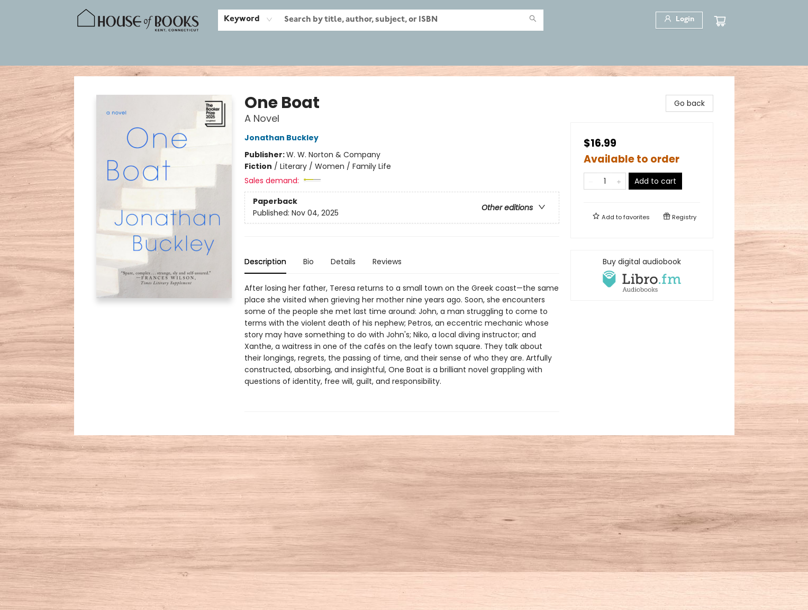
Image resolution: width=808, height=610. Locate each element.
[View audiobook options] (641, 275)
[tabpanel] (401, 347)
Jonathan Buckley (283, 137)
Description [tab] (265, 261)
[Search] (532, 20)
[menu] (404, 53)
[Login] (679, 20)
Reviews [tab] (387, 261)
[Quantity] (604, 181)
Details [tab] (343, 261)
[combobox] (248, 20)
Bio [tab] (308, 261)
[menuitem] (102, 53)
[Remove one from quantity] (590, 181)
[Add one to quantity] (618, 181)
